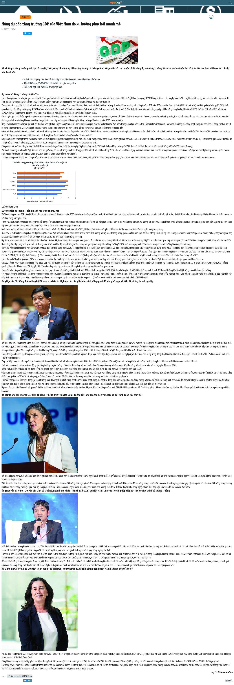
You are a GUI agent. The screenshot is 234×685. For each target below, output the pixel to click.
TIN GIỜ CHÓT (70, 12)
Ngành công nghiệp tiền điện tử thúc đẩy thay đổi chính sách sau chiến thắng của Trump (62, 79)
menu (3, 3)
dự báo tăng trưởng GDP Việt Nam (19, 676)
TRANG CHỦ (23, 12)
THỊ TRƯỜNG (117, 12)
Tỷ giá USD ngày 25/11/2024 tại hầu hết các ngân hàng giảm (50, 83)
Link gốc (228, 680)
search (230, 3)
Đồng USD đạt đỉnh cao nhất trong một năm (43, 87)
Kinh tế (25, 17)
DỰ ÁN (164, 12)
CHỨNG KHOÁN (211, 12)
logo (117, 2)
